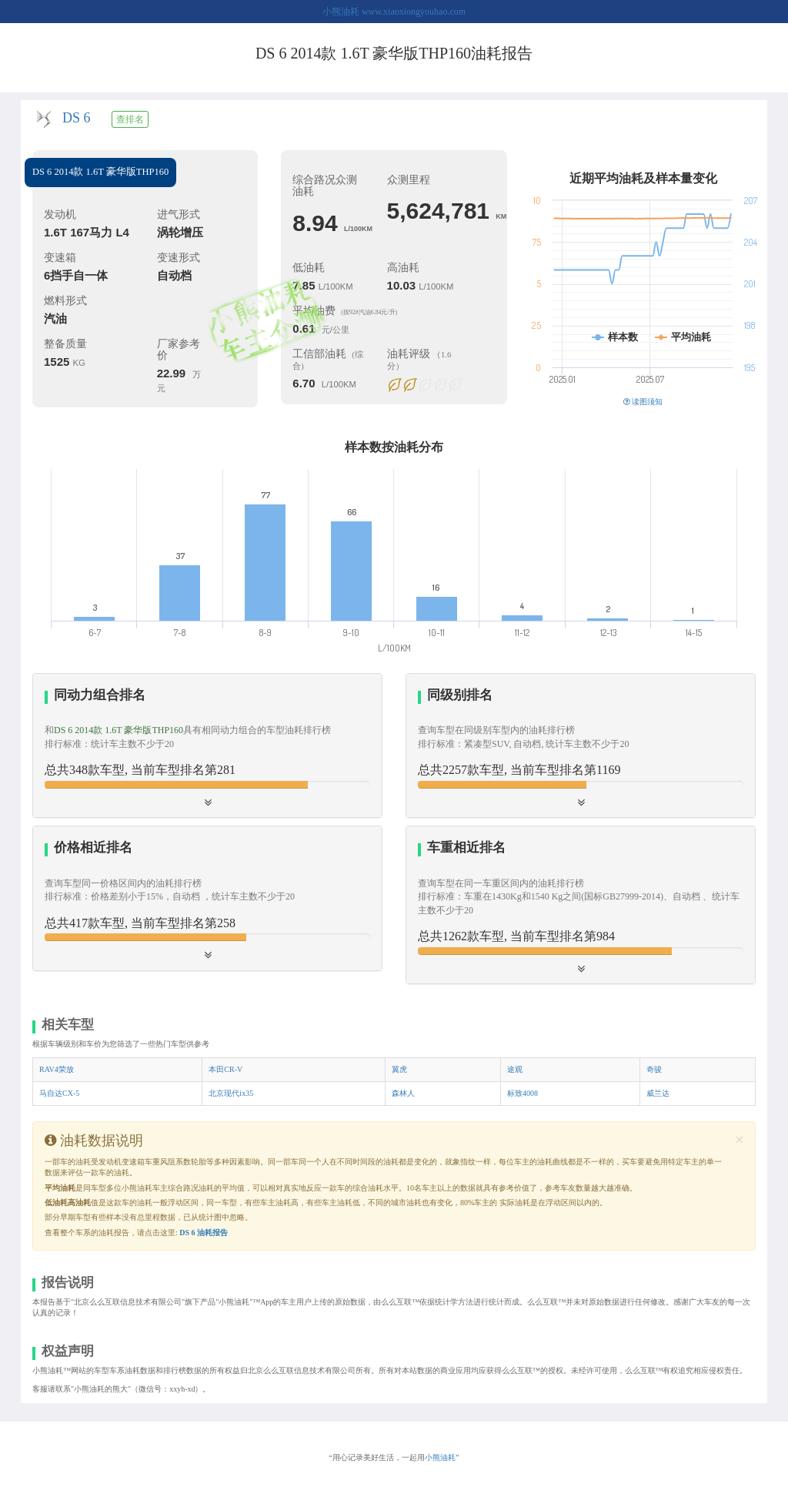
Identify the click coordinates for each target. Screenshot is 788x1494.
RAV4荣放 (56, 1069)
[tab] (207, 746)
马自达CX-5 (59, 1093)
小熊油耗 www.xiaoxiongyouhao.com (394, 11)
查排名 (130, 119)
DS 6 (76, 118)
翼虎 (399, 1069)
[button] (580, 745)
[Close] (739, 1140)
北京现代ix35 (231, 1093)
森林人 (403, 1093)
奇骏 (654, 1069)
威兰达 (657, 1093)
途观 (515, 1069)
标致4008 (522, 1093)
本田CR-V (225, 1069)
